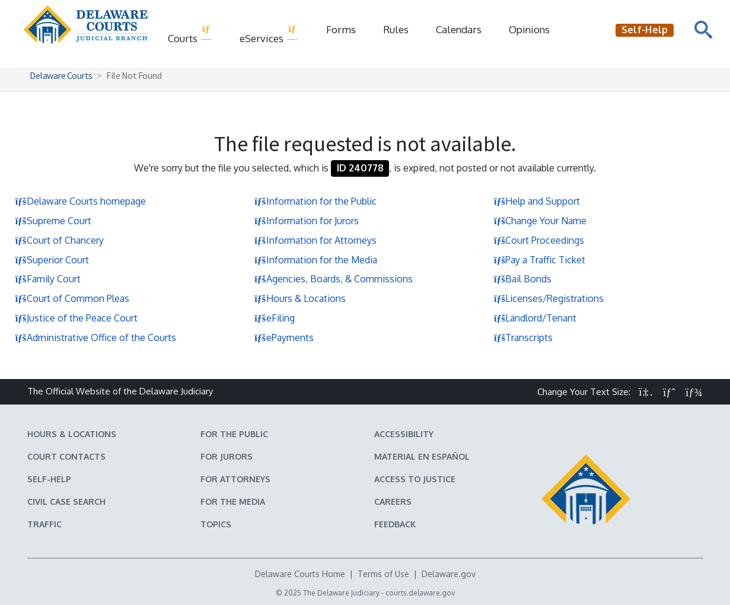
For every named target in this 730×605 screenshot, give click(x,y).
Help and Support (536, 201)
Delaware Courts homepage (80, 201)
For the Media (232, 501)
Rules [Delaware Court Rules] (396, 29)
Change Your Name (539, 221)
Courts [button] (190, 34)
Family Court (48, 279)
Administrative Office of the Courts (95, 337)
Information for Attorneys (315, 240)
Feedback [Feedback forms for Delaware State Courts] (395, 524)
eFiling (274, 318)
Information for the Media (315, 260)
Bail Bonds (522, 279)
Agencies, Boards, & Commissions (333, 279)
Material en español (422, 456)
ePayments (284, 337)
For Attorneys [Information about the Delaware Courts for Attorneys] (235, 479)
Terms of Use (383, 574)
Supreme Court (53, 221)
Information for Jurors (306, 221)
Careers (393, 501)
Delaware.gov (449, 574)
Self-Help (49, 479)
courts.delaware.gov (420, 592)
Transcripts (523, 337)
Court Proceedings (538, 240)
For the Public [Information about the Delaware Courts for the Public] (234, 434)
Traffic (44, 524)
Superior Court (52, 260)
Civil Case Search (66, 501)
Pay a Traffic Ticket (539, 260)
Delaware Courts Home (300, 574)
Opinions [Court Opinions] (529, 29)
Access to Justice (414, 479)
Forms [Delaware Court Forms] (341, 29)
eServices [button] (269, 34)
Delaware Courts (61, 75)
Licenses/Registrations (548, 298)
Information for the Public (315, 201)
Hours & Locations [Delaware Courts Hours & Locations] (71, 434)
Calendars (459, 29)
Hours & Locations (300, 298)
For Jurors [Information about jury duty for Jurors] (226, 456)
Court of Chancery (59, 240)
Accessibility (403, 434)
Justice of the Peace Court (76, 318)
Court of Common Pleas (72, 298)
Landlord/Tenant (534, 318)
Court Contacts (66, 456)
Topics (215, 524)
